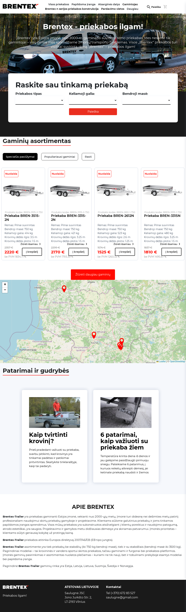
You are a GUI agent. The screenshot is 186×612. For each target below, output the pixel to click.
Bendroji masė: (135, 94)
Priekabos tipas (28, 94)
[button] (94, 335)
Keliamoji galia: (82, 94)
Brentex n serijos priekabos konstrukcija (72, 8)
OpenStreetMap (177, 361)
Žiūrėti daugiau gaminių (92, 274)
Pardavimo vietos (112, 8)
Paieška (156, 7)
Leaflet (161, 361)
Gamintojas (130, 4)
